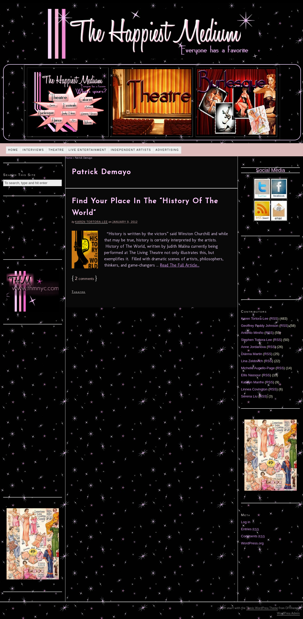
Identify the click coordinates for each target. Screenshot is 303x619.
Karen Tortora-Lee (91, 221)
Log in (245, 522)
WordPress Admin (288, 613)
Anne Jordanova (253, 347)
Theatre (56, 149)
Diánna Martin (251, 354)
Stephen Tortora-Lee (256, 340)
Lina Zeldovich (252, 361)
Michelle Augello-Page (258, 368)
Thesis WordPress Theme (262, 608)
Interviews (33, 149)
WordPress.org (252, 543)
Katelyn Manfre (252, 382)
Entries (250, 529)
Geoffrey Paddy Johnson (259, 326)
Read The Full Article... (179, 265)
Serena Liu (249, 396)
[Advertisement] (33, 227)
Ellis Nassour (251, 375)
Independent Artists (131, 149)
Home (13, 149)
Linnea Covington (254, 389)
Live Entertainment (87, 149)
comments (84, 279)
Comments (253, 536)
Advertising (167, 149)
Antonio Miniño (252, 333)
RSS (274, 318)
